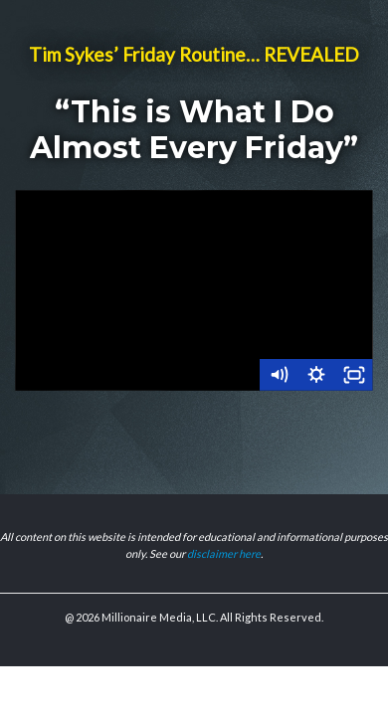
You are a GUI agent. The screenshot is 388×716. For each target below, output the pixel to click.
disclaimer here (224, 553)
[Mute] (278, 375)
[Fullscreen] (354, 375)
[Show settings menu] (316, 375)
